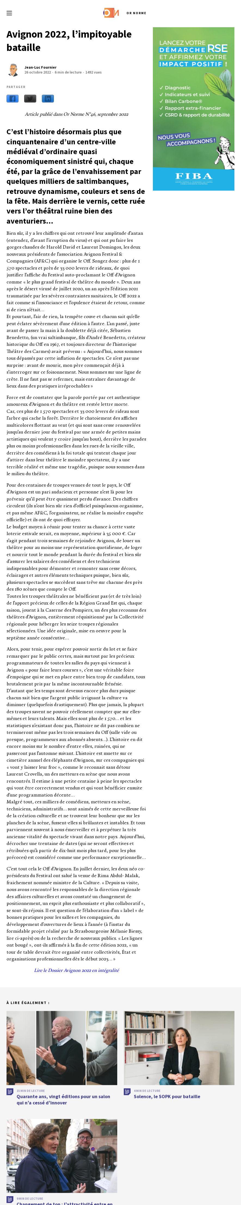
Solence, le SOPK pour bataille (167, 1116)
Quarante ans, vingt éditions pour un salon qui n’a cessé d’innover (63, 1119)
